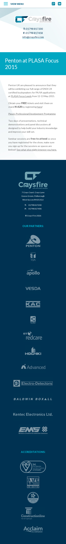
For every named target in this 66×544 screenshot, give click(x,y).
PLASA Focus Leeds (21, 96)
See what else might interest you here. (37, 149)
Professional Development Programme (36, 113)
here (39, 106)
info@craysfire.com (33, 37)
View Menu (17, 4)
